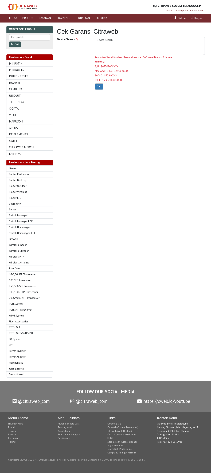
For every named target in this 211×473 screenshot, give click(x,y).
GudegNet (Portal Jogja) (119, 448)
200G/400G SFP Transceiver (24, 298)
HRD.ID (111, 438)
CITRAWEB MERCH (21, 147)
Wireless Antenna (19, 262)
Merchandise (16, 362)
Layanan (12, 434)
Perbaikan (13, 438)
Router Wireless (18, 191)
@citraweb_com (31, 401)
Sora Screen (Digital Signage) (122, 441)
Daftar (180, 18)
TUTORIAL (102, 18)
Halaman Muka (15, 423)
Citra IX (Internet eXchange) (121, 434)
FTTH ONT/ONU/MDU (21, 333)
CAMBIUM (15, 89)
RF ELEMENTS (18, 134)
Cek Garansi (64, 438)
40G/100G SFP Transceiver (23, 292)
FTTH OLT (14, 327)
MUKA (13, 18)
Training (12, 431)
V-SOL (13, 115)
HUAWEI (14, 83)
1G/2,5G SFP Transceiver (22, 274)
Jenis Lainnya (16, 368)
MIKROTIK (15, 63)
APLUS (13, 128)
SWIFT (13, 141)
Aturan (169, 10)
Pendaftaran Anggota (69, 434)
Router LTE (15, 197)
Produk (11, 427)
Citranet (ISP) (114, 423)
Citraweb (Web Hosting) (119, 431)
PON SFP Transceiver (20, 309)
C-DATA (14, 108)
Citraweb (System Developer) (122, 427)
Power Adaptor (17, 356)
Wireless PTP (16, 256)
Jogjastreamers (115, 445)
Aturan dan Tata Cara (69, 423)
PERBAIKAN (82, 18)
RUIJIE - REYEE (19, 76)
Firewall (13, 239)
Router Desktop (17, 180)
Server (12, 209)
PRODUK (28, 18)
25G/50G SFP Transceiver (23, 286)
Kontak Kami (196, 10)
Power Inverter (17, 350)
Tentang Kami (181, 10)
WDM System (16, 315)
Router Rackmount (19, 174)
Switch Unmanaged (19, 227)
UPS (11, 345)
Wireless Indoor (18, 245)
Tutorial (12, 441)
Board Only (15, 203)
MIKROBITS (16, 70)
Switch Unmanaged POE (22, 233)
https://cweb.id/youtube (163, 401)
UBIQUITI (15, 96)
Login (196, 18)
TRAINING (62, 18)
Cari (15, 44)
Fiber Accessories (18, 321)
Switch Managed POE (21, 221)
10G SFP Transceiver (20, 280)
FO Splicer (14, 339)
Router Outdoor (17, 186)
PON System (16, 303)
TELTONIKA (16, 102)
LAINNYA (15, 154)
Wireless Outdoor (19, 250)
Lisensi (13, 168)
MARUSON (16, 121)
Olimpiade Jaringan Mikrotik (121, 452)
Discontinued (16, 374)
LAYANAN (45, 18)
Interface (14, 268)
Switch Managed (18, 215)
